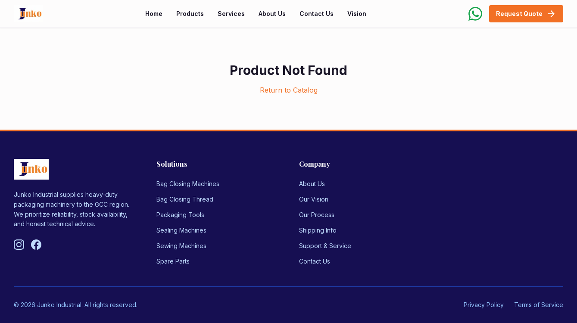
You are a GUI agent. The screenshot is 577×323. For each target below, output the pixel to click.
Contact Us (316, 13)
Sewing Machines (181, 245)
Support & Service (325, 245)
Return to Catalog (289, 90)
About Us (272, 13)
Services (231, 13)
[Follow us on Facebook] (36, 244)
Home (153, 13)
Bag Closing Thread (184, 199)
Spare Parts (173, 261)
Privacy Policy (484, 304)
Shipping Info (318, 230)
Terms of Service (538, 304)
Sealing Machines (181, 230)
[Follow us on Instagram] (19, 244)
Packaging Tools (180, 214)
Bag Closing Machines (187, 183)
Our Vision (313, 199)
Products (190, 13)
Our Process (316, 214)
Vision (356, 13)
